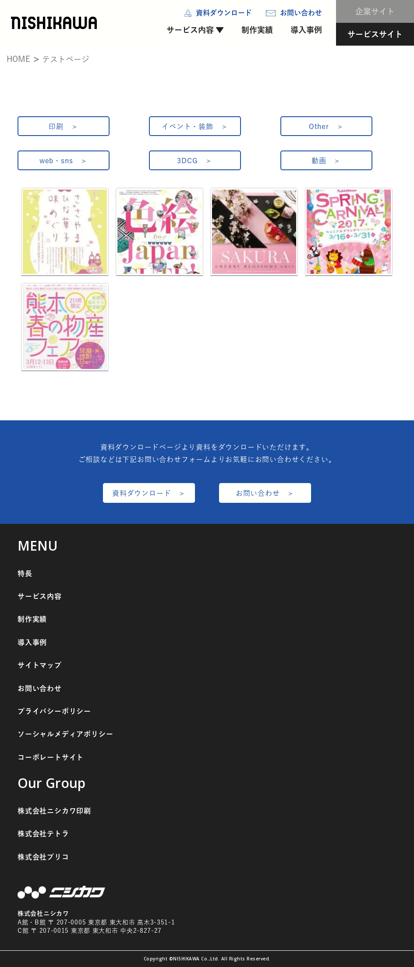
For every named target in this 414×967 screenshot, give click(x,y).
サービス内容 (190, 30)
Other (319, 126)
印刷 (56, 126)
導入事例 (306, 30)
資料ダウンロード (141, 493)
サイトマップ (40, 665)
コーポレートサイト (51, 757)
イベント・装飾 (187, 126)
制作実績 (257, 30)
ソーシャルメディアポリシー (65, 734)
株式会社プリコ (43, 856)
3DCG (187, 160)
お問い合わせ (258, 493)
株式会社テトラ (43, 833)
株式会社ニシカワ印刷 (54, 810)
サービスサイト (375, 34)
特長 (25, 573)
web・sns (56, 160)
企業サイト (375, 11)
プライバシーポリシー (54, 711)
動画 (318, 160)
